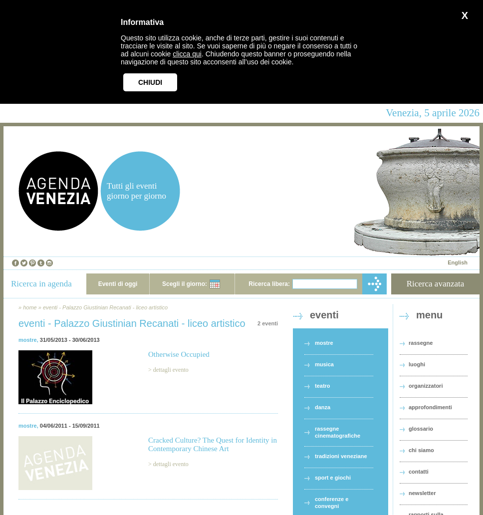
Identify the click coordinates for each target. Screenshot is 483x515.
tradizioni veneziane (341, 456)
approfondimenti (430, 407)
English (458, 262)
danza (322, 407)
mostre (27, 340)
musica (324, 364)
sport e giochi (333, 478)
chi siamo (421, 450)
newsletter (422, 493)
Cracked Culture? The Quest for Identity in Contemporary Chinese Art (212, 444)
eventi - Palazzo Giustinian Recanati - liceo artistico (105, 307)
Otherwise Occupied (179, 354)
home (30, 307)
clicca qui (187, 54)
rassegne (421, 343)
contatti (419, 472)
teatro (322, 386)
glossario (421, 429)
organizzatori (426, 386)
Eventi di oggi (118, 283)
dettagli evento (171, 369)
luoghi (417, 364)
